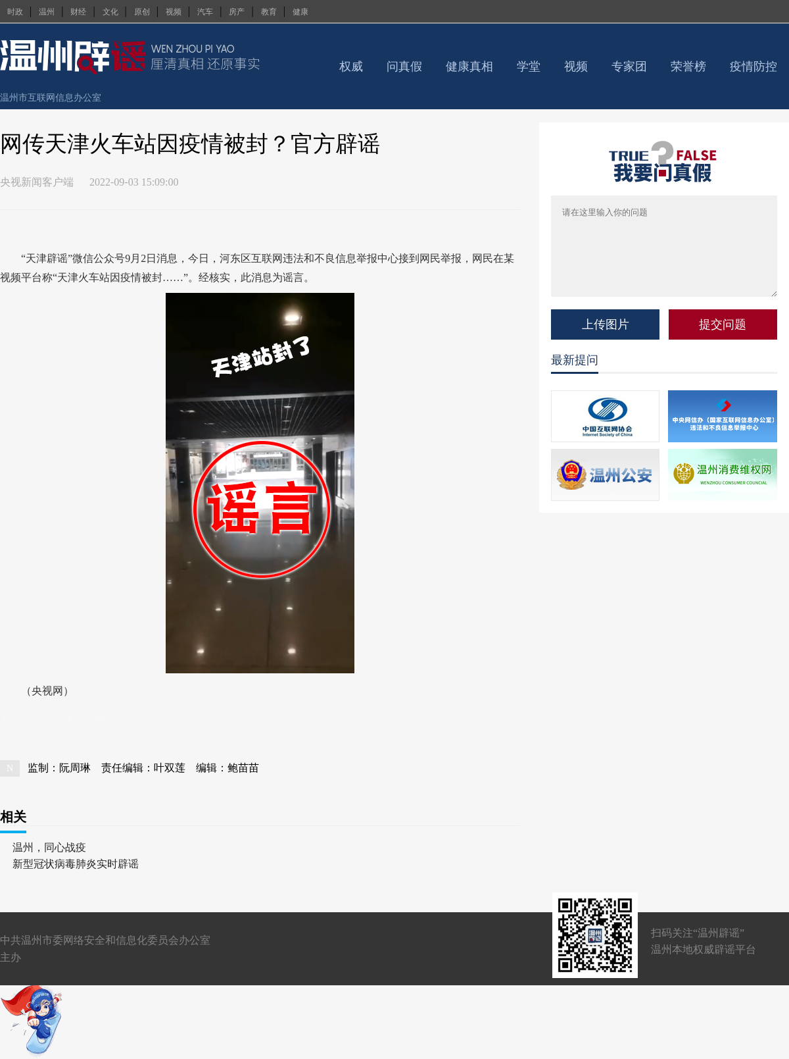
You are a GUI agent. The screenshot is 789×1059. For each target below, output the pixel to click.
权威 (351, 66)
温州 (47, 11)
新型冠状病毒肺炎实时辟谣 (75, 863)
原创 (142, 11)
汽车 (205, 11)
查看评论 (513, 227)
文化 (110, 11)
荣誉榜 (688, 66)
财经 (78, 11)
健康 (300, 11)
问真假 (404, 66)
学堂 (528, 66)
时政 (15, 11)
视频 (173, 11)
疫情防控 (753, 66)
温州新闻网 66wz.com (102, 719)
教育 (269, 11)
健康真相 (469, 66)
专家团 (629, 66)
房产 (237, 11)
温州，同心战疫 (49, 847)
